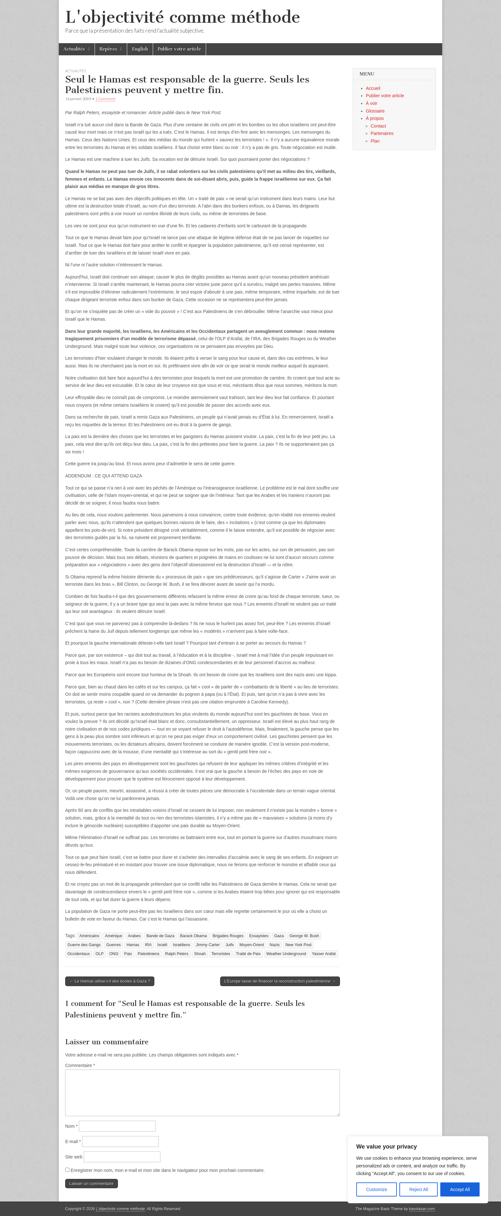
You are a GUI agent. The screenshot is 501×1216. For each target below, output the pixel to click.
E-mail (73, 1141)
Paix (128, 954)
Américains (89, 936)
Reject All (418, 1189)
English (140, 49)
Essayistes (258, 936)
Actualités (74, 49)
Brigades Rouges (227, 936)
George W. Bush (304, 936)
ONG (114, 954)
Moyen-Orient (252, 945)
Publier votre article (179, 49)
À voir (371, 103)
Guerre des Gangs (84, 945)
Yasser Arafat (324, 954)
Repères (108, 49)
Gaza (279, 936)
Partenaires (382, 133)
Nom (71, 1126)
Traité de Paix (248, 954)
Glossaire (375, 111)
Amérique (113, 936)
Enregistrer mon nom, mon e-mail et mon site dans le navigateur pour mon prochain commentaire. (168, 1170)
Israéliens (181, 945)
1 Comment (105, 98)
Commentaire (80, 1065)
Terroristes (221, 954)
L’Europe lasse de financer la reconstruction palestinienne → (280, 981)
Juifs (230, 945)
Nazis (275, 945)
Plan (375, 141)
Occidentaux (78, 954)
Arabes (134, 936)
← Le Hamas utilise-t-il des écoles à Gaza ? (109, 981)
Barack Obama (193, 936)
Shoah (199, 954)
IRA (148, 945)
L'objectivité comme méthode (182, 17)
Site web (73, 1156)
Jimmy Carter (208, 945)
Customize (376, 1189)
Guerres (113, 945)
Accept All (460, 1189)
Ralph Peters (177, 954)
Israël (162, 945)
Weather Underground (286, 954)
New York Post (298, 945)
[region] (418, 1169)
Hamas (133, 945)
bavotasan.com (422, 1209)
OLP (100, 954)
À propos (375, 118)
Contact (378, 126)
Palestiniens (148, 954)
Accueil (373, 88)
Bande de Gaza (160, 936)
